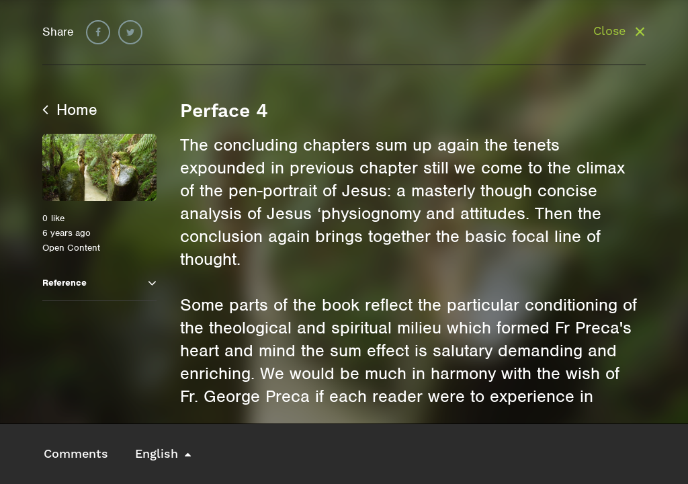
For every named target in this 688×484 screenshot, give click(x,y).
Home (69, 109)
